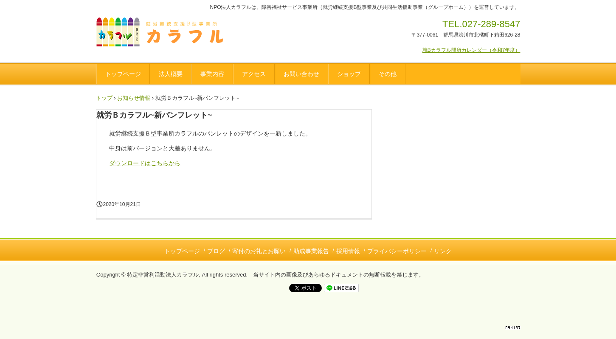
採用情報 (348, 251)
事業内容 (212, 74)
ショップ (349, 74)
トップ (104, 98)
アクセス (254, 74)
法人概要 (171, 74)
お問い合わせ (301, 74)
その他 (388, 74)
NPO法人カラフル (162, 33)
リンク (443, 251)
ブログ (216, 251)
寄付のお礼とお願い (259, 251)
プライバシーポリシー (397, 251)
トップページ (123, 74)
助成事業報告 (311, 251)
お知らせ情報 (133, 98)
